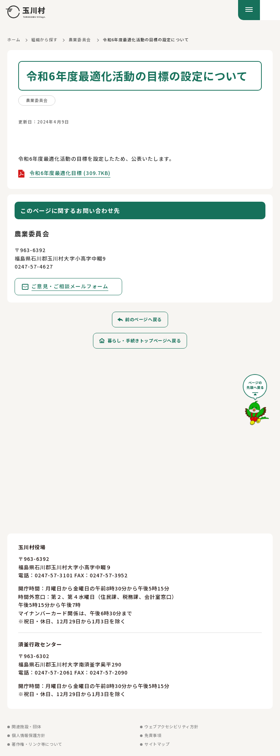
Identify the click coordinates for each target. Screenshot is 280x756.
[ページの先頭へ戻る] (256, 402)
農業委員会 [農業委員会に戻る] (79, 39)
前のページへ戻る (143, 319)
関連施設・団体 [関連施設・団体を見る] (26, 727)
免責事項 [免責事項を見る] (152, 735)
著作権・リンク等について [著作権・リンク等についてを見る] (37, 744)
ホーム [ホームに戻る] (13, 39)
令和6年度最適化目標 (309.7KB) (70, 172)
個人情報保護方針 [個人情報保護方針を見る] (28, 735)
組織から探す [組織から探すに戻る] (44, 39)
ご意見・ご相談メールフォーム (70, 286)
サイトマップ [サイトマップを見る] (157, 744)
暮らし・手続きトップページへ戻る (144, 341)
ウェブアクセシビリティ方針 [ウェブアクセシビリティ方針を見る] (171, 727)
